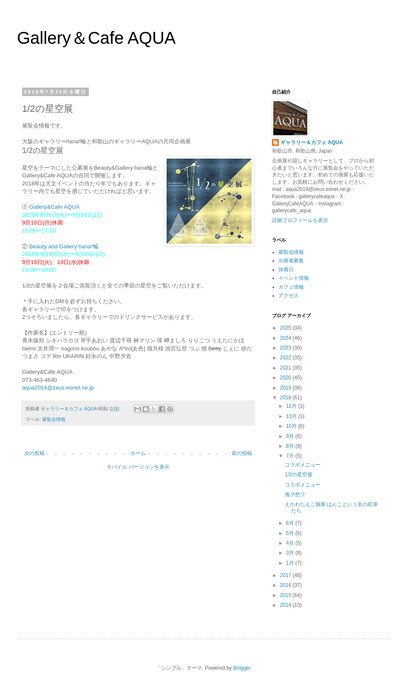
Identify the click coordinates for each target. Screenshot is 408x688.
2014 (286, 605)
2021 (286, 368)
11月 (292, 416)
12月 (292, 406)
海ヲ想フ (295, 495)
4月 (290, 543)
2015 (286, 595)
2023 (286, 348)
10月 (292, 426)
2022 (286, 358)
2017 (286, 575)
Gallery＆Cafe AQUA (96, 37)
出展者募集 (291, 261)
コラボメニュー (302, 465)
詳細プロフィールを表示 (300, 220)
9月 (290, 436)
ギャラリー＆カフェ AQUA (311, 142)
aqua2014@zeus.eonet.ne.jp (58, 387)
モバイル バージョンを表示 (138, 467)
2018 (286, 398)
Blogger (242, 668)
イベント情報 (293, 278)
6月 (290, 523)
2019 (286, 388)
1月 (290, 563)
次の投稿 (34, 453)
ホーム (138, 453)
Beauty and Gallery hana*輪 (64, 246)
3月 (290, 553)
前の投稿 (242, 453)
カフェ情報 (291, 287)
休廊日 (286, 270)
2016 (286, 585)
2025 (286, 328)
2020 (286, 378)
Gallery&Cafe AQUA (54, 207)
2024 (286, 338)
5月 (290, 533)
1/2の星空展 (298, 475)
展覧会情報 (53, 419)
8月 (290, 446)
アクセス (288, 296)
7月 (290, 456)
